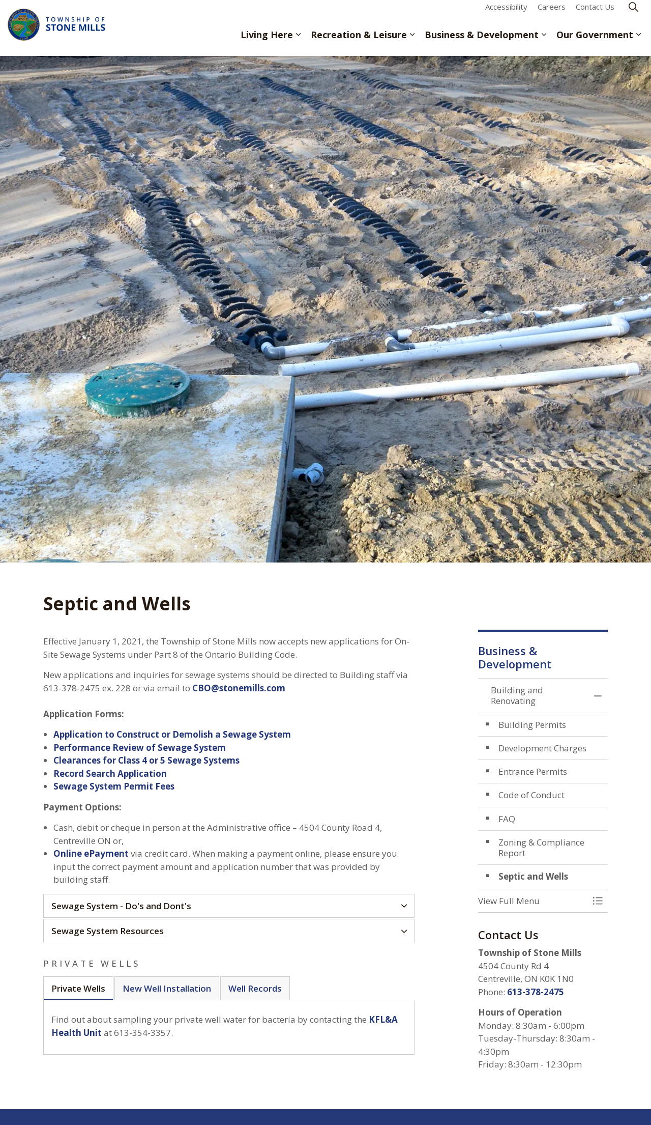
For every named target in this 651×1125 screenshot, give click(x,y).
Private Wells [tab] (78, 988)
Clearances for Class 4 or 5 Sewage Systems (146, 760)
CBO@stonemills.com (238, 688)
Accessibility (506, 14)
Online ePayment (91, 853)
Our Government (594, 42)
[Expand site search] (633, 14)
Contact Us (595, 14)
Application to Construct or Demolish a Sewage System (172, 734)
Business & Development (482, 42)
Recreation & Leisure (359, 42)
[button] (532, 900)
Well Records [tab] (255, 988)
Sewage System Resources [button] (107, 931)
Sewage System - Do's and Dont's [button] (121, 906)
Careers (552, 14)
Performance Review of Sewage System (139, 747)
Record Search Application (110, 773)
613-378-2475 (535, 992)
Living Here (267, 42)
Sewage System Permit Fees (113, 786)
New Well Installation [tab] (167, 988)
